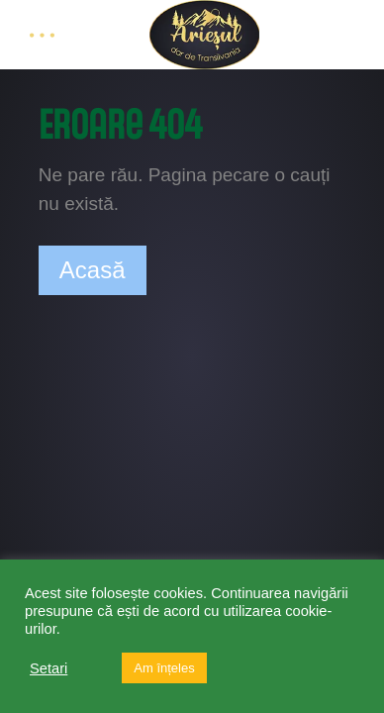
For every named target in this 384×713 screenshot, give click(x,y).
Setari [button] (48, 668)
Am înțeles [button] (164, 668)
